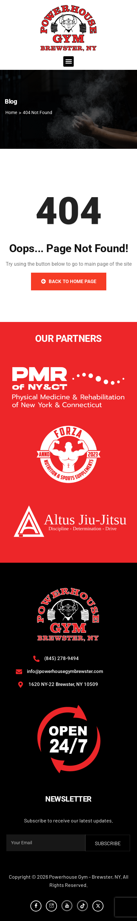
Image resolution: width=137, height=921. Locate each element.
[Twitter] (97, 906)
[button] (68, 61)
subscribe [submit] (108, 843)
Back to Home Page (68, 281)
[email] (46, 842)
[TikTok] (82, 905)
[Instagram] (51, 906)
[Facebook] (35, 906)
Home (11, 112)
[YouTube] (66, 905)
